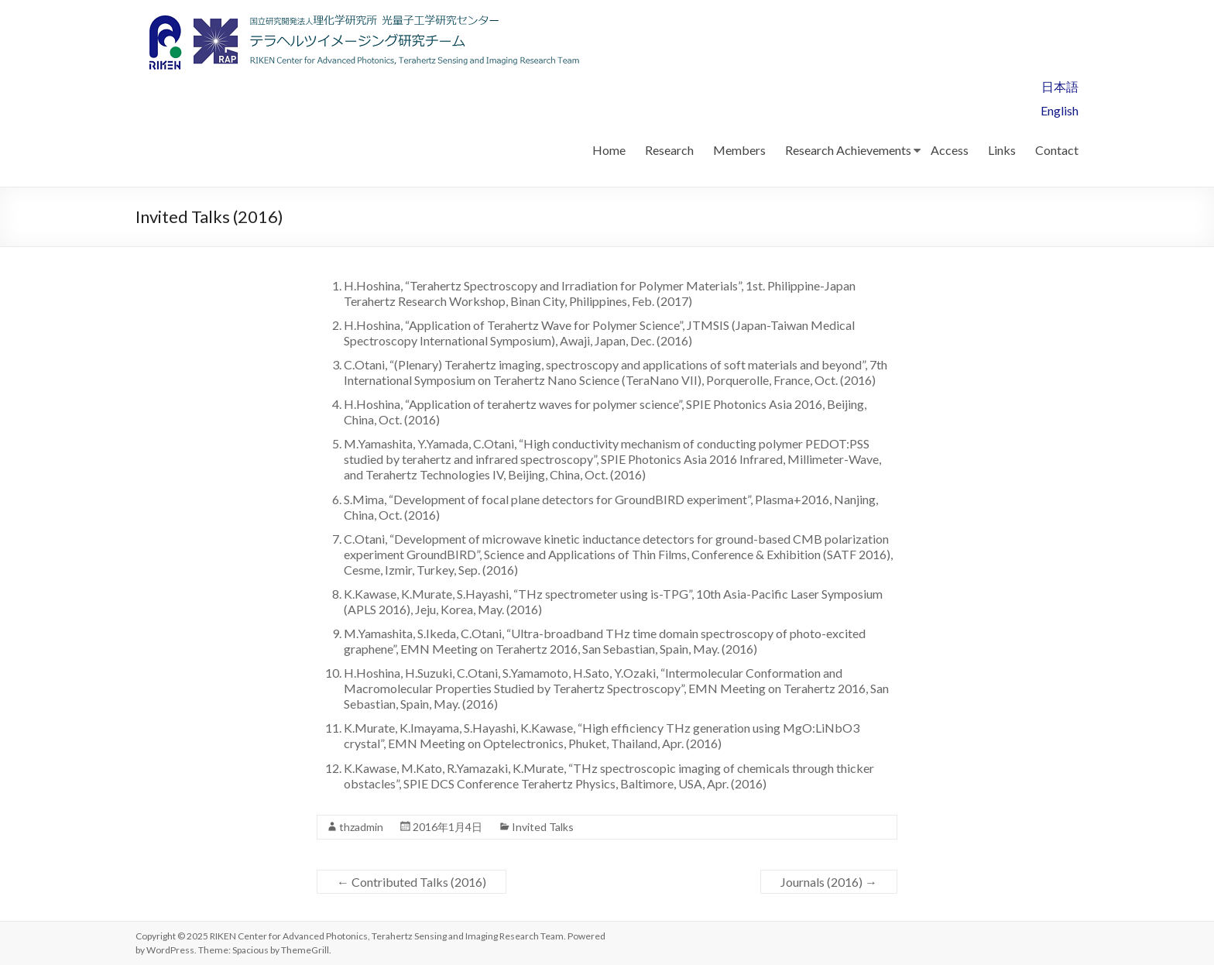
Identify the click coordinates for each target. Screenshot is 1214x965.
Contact (1057, 150)
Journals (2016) (828, 881)
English (1060, 110)
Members (739, 150)
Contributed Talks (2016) (411, 881)
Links (1002, 150)
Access (950, 150)
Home (609, 150)
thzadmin (361, 826)
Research (669, 150)
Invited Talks (543, 826)
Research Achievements (848, 150)
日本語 (1060, 86)
